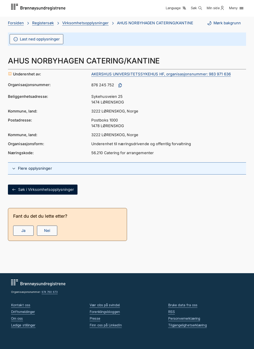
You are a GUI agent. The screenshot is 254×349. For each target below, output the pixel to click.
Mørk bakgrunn (224, 23)
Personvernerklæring (184, 318)
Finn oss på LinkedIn (106, 325)
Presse (95, 318)
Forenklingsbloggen (105, 312)
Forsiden (16, 23)
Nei (47, 230)
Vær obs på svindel (105, 305)
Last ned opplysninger (36, 39)
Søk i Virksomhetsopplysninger (42, 189)
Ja (23, 230)
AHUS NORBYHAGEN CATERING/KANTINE (155, 23)
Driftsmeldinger (23, 312)
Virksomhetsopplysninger (85, 23)
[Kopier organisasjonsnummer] (120, 85)
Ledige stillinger (23, 325)
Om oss (17, 318)
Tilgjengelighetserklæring (187, 325)
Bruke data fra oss (182, 305)
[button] (176, 8)
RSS (171, 312)
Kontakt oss (20, 305)
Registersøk (43, 23)
